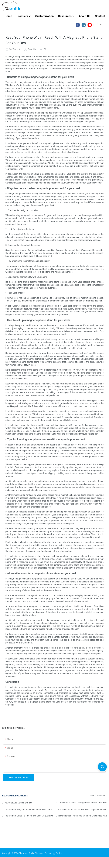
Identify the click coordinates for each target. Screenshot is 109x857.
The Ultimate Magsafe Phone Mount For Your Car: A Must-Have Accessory (28, 809)
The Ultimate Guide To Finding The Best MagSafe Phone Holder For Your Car (28, 816)
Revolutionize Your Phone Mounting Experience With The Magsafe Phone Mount (82, 816)
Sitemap (67, 853)
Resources (101, 796)
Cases (91, 796)
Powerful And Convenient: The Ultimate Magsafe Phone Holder (18, 803)
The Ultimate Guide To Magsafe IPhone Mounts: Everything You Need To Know (82, 802)
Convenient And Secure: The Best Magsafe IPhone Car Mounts (82, 809)
